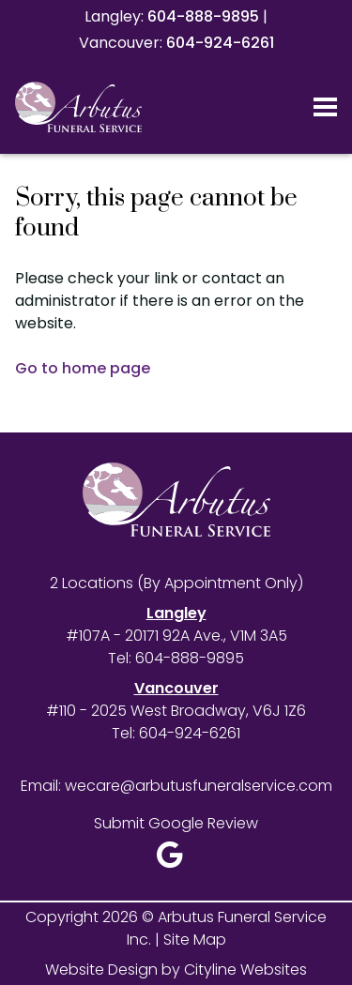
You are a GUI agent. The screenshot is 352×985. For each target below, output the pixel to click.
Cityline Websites (245, 969)
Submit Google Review (176, 823)
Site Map (194, 939)
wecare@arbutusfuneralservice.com (198, 785)
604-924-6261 (220, 42)
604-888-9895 (203, 16)
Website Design (101, 969)
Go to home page (82, 368)
